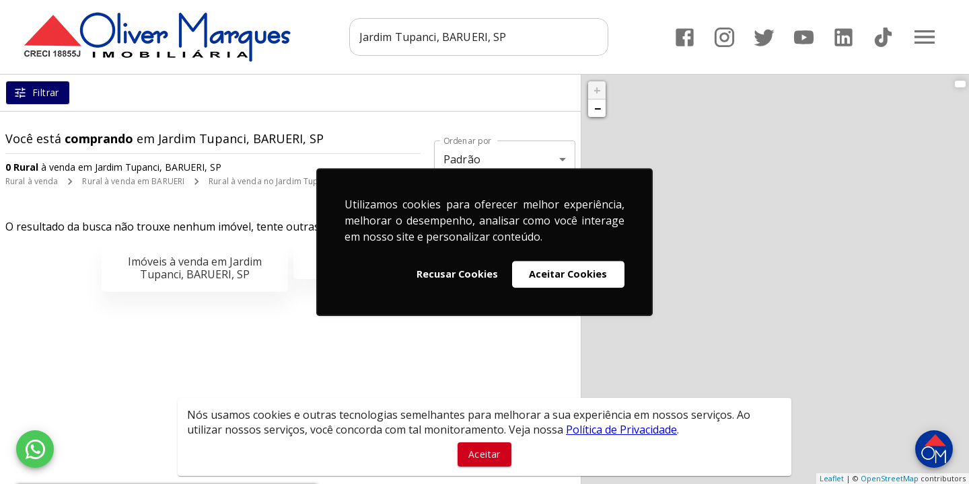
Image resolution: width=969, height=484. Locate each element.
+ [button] (597, 90)
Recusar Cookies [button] (457, 274)
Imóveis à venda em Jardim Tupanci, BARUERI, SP (195, 268)
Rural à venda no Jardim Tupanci (271, 181)
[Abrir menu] (924, 36)
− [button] (597, 108)
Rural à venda (31, 181)
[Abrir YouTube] (804, 37)
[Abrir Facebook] (684, 37)
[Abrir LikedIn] (843, 37)
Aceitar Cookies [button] (568, 274)
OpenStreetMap (890, 478)
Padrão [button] (461, 159)
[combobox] (478, 37)
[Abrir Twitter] (764, 37)
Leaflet (832, 478)
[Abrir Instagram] (724, 37)
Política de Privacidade (621, 429)
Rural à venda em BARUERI (133, 181)
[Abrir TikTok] (883, 37)
